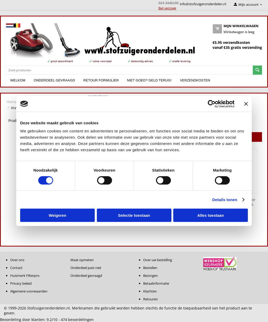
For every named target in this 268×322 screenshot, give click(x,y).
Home (12, 101)
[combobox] (129, 70)
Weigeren (57, 215)
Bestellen (150, 267)
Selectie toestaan (134, 215)
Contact (16, 267)
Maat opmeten (82, 259)
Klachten (150, 291)
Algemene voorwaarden (28, 291)
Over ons (17, 259)
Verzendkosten (195, 80)
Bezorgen (150, 275)
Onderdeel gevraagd (54, 80)
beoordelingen (77, 319)
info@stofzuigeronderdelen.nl (203, 4)
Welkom (17, 80)
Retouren (150, 299)
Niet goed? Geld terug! (149, 80)
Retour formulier (101, 80)
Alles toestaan (210, 215)
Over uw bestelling (157, 259)
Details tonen (224, 199)
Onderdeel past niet (85, 267)
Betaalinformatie (156, 283)
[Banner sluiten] (246, 104)
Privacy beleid (21, 283)
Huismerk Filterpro (25, 275)
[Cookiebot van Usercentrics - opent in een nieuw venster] (211, 104)
